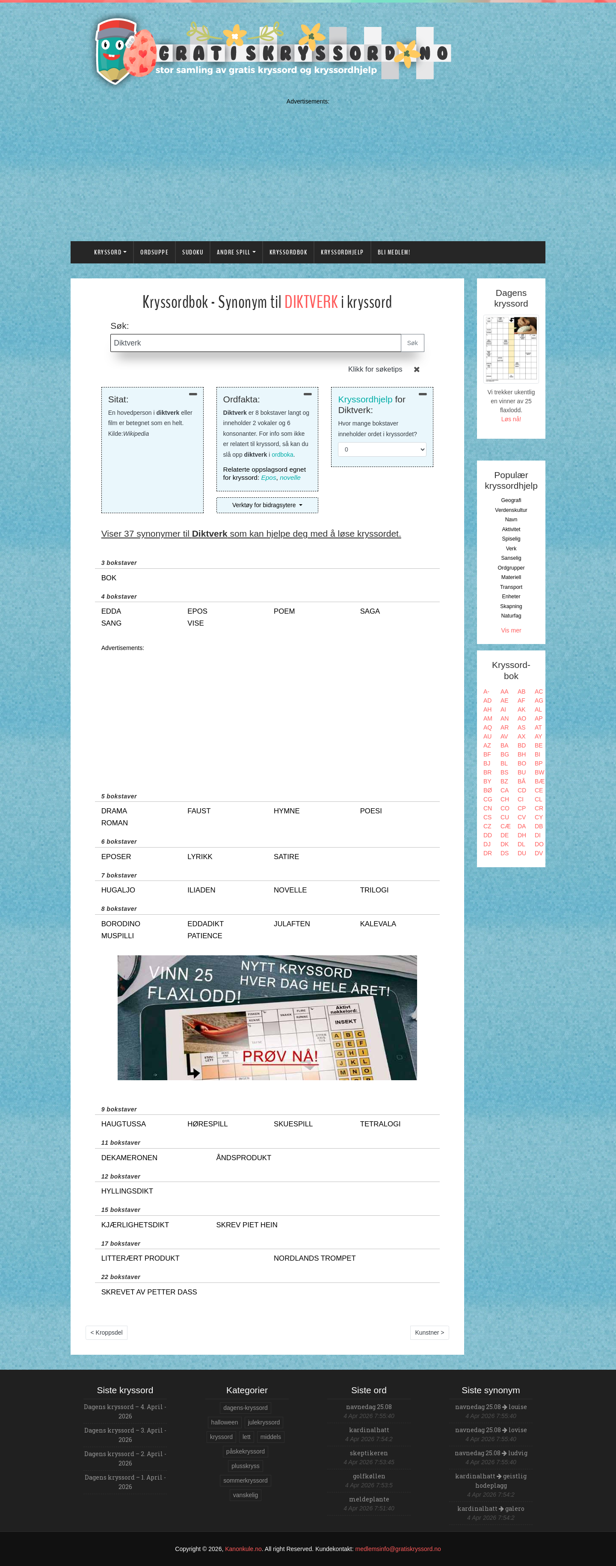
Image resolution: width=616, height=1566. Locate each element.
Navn (511, 520)
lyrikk (199, 857)
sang (111, 623)
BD (522, 745)
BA (504, 745)
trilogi (374, 890)
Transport (511, 587)
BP (539, 763)
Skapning (511, 606)
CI (521, 799)
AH (487, 709)
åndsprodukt (244, 1158)
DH (522, 835)
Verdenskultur (511, 510)
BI (537, 754)
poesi (371, 811)
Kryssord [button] (107, 252)
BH (522, 754)
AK (522, 709)
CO (504, 808)
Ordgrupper (511, 568)
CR (539, 808)
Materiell (511, 577)
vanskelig (245, 1495)
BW (540, 772)
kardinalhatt (369, 1430)
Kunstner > (429, 1332)
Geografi (511, 500)
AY (538, 736)
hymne (287, 811)
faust (198, 811)
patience (204, 936)
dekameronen (129, 1158)
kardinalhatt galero (490, 1508)
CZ (487, 826)
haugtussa (123, 1124)
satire (286, 857)
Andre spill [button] (234, 252)
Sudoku (192, 252)
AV (504, 736)
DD (487, 835)
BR (487, 772)
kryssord (221, 1436)
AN (504, 718)
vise (195, 623)
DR (487, 853)
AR (504, 727)
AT (538, 727)
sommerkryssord (245, 1480)
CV (522, 817)
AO (522, 718)
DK (504, 844)
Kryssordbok (289, 252)
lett (247, 1436)
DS (504, 853)
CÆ (505, 826)
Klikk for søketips (375, 369)
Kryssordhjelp (342, 252)
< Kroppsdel (107, 1332)
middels (271, 1436)
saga (370, 611)
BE (539, 745)
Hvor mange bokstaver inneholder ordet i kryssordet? (377, 428)
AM (487, 718)
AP (539, 718)
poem (284, 611)
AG (539, 700)
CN (487, 808)
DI (538, 835)
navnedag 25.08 (369, 1407)
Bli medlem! (394, 252)
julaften (292, 924)
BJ (486, 763)
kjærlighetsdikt (135, 1225)
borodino (120, 924)
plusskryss (245, 1466)
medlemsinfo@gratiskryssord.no (398, 1548)
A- (486, 691)
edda (111, 611)
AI (503, 709)
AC (539, 691)
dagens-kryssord (245, 1407)
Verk (511, 549)
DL (521, 844)
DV (539, 853)
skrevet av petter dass (149, 1292)
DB (539, 826)
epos (197, 611)
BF (487, 754)
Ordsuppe (154, 252)
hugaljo (118, 890)
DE (504, 835)
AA (504, 691)
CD (522, 790)
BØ (487, 790)
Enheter (511, 597)
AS (522, 727)
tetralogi (380, 1124)
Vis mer (511, 630)
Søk (412, 343)
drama (114, 811)
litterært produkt (140, 1258)
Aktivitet (511, 529)
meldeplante (369, 1499)
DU (522, 853)
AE (504, 700)
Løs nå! (511, 419)
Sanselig (511, 558)
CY (539, 817)
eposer (116, 857)
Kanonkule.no (243, 1548)
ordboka (282, 454)
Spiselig (511, 539)
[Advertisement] (308, 168)
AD (487, 700)
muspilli (117, 936)
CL (538, 799)
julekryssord (264, 1422)
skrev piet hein (247, 1225)
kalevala (378, 924)
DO (539, 844)
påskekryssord (245, 1451)
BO (522, 763)
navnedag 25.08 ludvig (491, 1453)
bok (108, 578)
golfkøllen (369, 1476)
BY (487, 781)
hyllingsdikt (127, 1191)
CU (504, 817)
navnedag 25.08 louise (491, 1407)
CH (504, 799)
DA (522, 826)
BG (504, 754)
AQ (487, 727)
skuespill (293, 1124)
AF (521, 700)
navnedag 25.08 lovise (491, 1430)
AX (522, 736)
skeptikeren (369, 1453)
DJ (487, 844)
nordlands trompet (315, 1258)
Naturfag (511, 616)
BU (522, 772)
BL (504, 763)
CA (504, 790)
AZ (487, 745)
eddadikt (205, 924)
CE (539, 790)
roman (114, 823)
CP (522, 808)
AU (487, 736)
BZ (504, 781)
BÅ (522, 781)
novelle (290, 477)
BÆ (540, 781)
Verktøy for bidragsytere (265, 505)
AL (538, 709)
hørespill (207, 1124)
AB (522, 691)
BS (504, 772)
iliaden (201, 890)
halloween (224, 1422)
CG (487, 799)
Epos (268, 477)
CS (487, 817)
